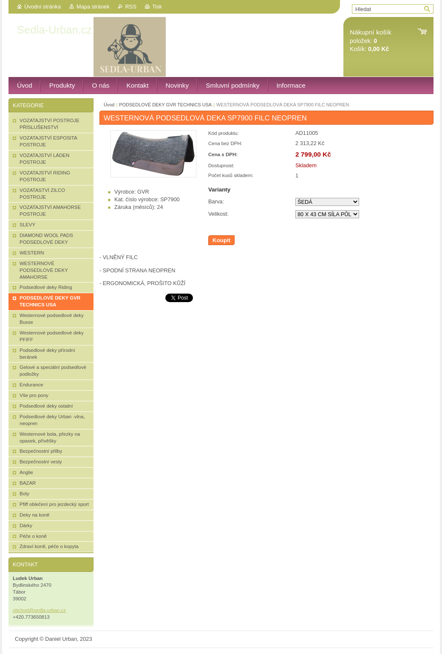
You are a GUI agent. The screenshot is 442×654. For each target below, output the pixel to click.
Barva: (216, 201)
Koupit (221, 240)
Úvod (109, 104)
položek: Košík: (370, 40)
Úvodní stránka (42, 6)
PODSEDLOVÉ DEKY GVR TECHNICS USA (165, 104)
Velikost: (218, 214)
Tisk (157, 6)
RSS (130, 6)
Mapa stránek (93, 6)
